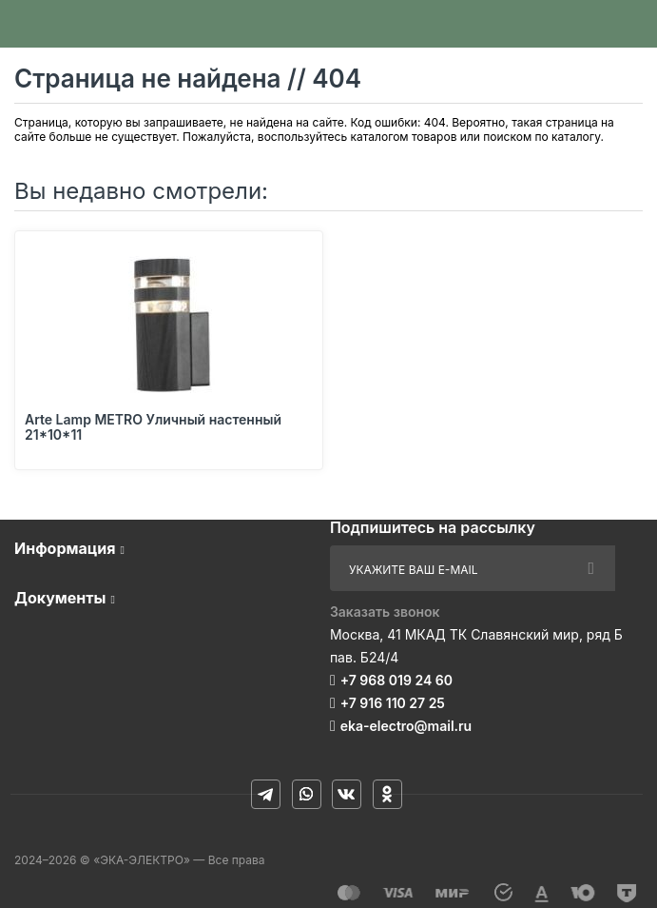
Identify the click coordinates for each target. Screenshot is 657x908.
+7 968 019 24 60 (396, 680)
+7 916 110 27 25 (392, 703)
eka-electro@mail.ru (406, 726)
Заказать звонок (385, 611)
